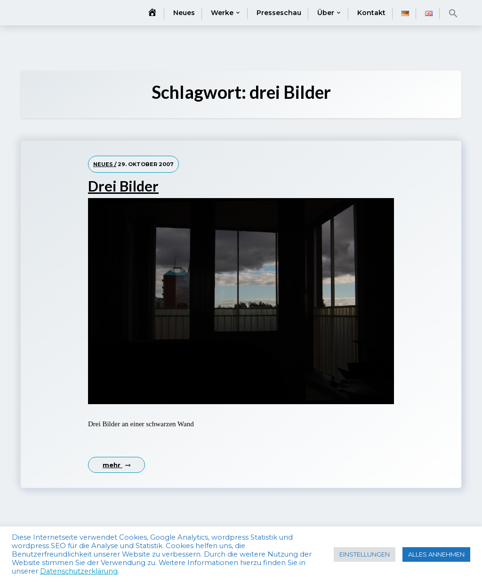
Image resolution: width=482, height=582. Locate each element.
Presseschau (279, 12)
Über (325, 12)
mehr (116, 465)
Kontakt (371, 12)
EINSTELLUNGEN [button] (364, 554)
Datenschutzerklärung (79, 571)
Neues (184, 12)
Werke (222, 12)
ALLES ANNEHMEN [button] (436, 554)
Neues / (104, 164)
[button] (453, 13)
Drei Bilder (123, 185)
